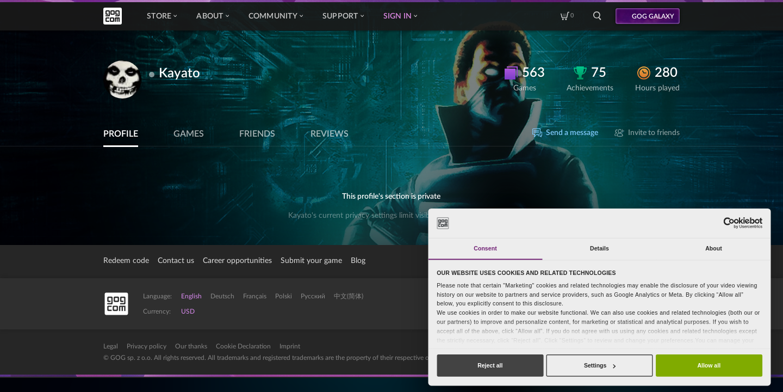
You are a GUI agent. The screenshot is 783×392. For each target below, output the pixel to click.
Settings (600, 365)
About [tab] (713, 248)
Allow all (708, 365)
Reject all (489, 365)
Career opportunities (237, 261)
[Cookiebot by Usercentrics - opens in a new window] (728, 223)
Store (162, 16)
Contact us (176, 261)
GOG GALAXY (653, 16)
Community (275, 16)
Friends (257, 134)
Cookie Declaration (243, 346)
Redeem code (126, 261)
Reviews (329, 134)
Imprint (289, 346)
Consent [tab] (485, 248)
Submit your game (311, 261)
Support (343, 16)
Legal (110, 346)
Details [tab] (599, 248)
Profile (120, 134)
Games (188, 134)
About (212, 16)
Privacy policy (146, 346)
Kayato (179, 73)
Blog (358, 261)
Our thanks (191, 346)
